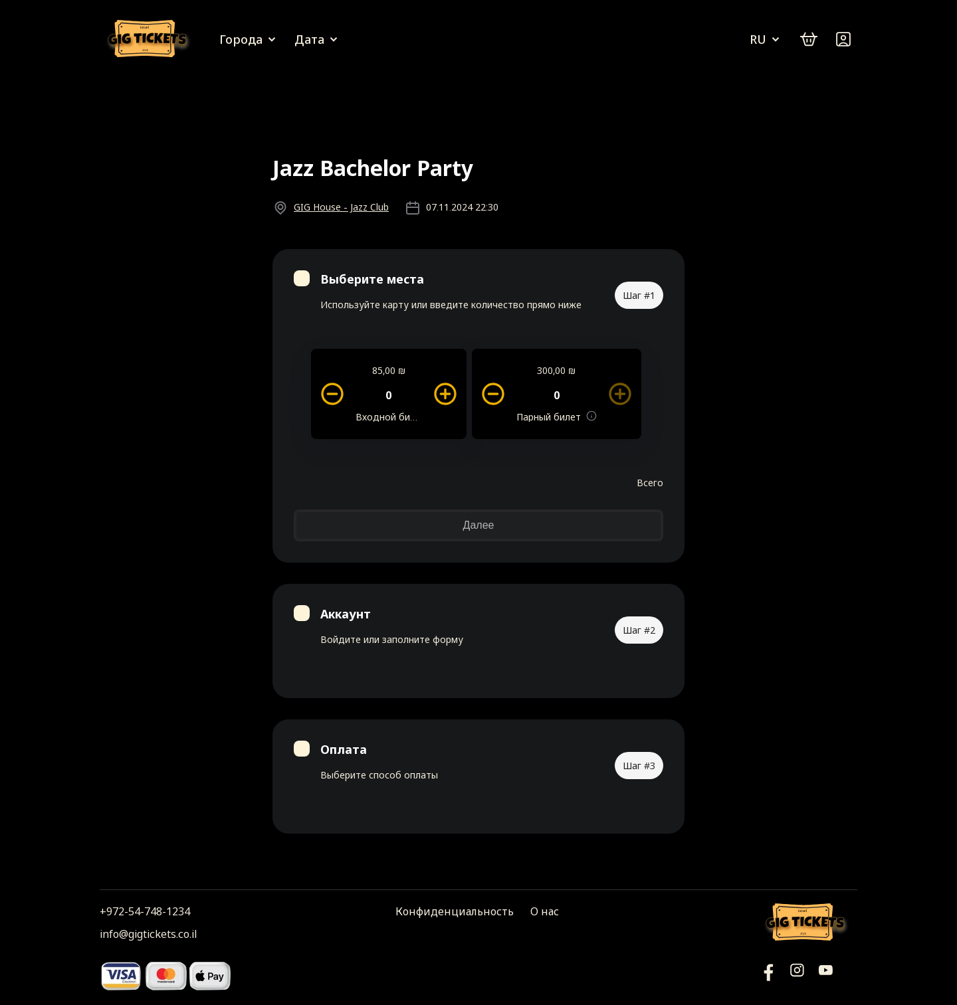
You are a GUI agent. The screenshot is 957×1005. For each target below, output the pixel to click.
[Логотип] (149, 39)
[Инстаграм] (797, 975)
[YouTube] (769, 975)
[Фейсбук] (826, 975)
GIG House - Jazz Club (341, 207)
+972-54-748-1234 (145, 911)
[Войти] (843, 39)
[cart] (808, 39)
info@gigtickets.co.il (148, 934)
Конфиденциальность (454, 911)
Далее (478, 525)
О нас (544, 911)
